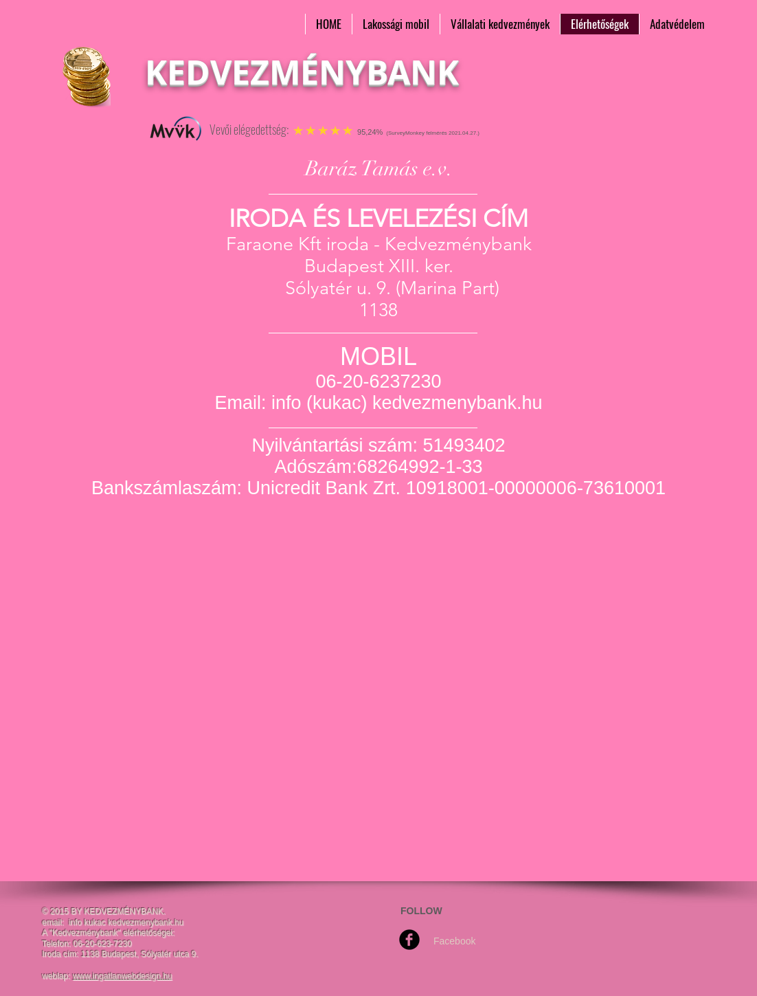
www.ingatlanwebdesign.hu (122, 976)
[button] (396, 24)
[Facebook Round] (409, 939)
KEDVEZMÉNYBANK (302, 72)
